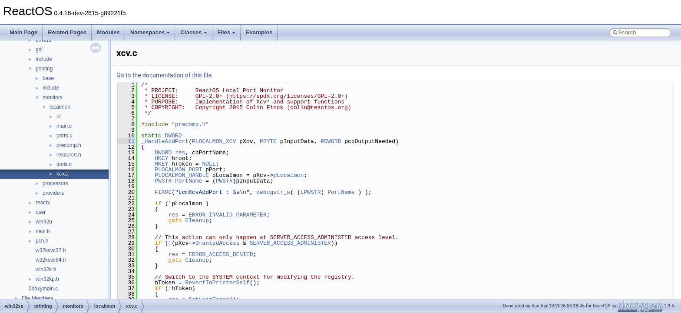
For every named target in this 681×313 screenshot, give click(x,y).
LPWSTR (311, 192)
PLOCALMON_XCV (214, 141)
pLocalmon (288, 175)
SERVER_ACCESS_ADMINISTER (290, 243)
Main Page (23, 32)
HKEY (161, 158)
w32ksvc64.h (51, 260)
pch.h (42, 241)
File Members (37, 298)
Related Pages (67, 32)
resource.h (68, 155)
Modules (108, 32)
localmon (60, 107)
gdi (39, 50)
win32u (44, 222)
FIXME (163, 192)
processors (55, 183)
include (44, 59)
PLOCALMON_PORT (178, 169)
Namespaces (150, 32)
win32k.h (46, 269)
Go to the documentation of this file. (164, 75)
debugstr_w (273, 192)
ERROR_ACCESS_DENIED (220, 254)
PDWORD (331, 141)
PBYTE (268, 141)
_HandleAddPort (164, 141)
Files (227, 32)
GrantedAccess (217, 243)
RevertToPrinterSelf (217, 282)
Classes (193, 32)
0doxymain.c (43, 289)
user (41, 212)
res (180, 152)
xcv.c (62, 174)
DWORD (173, 136)
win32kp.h (47, 279)
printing (44, 69)
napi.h (43, 231)
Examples (259, 32)
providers (53, 193)
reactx (43, 203)
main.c (64, 126)
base (48, 78)
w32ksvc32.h (51, 250)
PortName (188, 181)
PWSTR (163, 181)
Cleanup (197, 220)
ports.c (64, 136)
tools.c (64, 164)
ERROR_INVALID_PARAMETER (227, 215)
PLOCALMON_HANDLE (182, 175)
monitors (53, 97)
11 (126, 141)
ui (58, 116)
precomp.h (68, 145)
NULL (208, 164)
